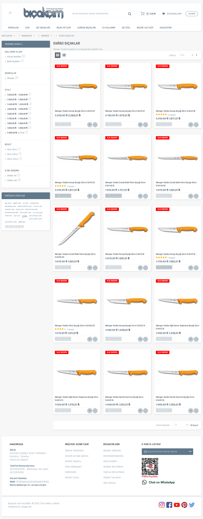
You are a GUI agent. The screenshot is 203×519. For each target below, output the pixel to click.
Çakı (27, 27)
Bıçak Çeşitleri (110, 461)
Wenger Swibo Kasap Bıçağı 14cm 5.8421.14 (125, 325)
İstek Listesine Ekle (89, 124)
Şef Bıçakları (43, 27)
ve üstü (17, 132)
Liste (64, 55)
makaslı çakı (9, 209)
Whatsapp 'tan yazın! (37, 469)
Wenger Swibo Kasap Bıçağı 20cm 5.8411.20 (75, 182)
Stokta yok (14, 180)
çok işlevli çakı (11, 222)
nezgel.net (26, 506)
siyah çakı (20, 209)
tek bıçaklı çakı (25, 212)
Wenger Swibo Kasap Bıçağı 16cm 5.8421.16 (175, 254)
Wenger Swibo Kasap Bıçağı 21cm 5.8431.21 (125, 111)
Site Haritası (109, 483)
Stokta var (13, 175)
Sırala (172, 55)
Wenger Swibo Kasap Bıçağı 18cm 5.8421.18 (175, 111)
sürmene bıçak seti (11, 212)
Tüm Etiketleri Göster (14, 226)
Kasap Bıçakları (16, 56)
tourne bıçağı (37, 212)
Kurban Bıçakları (86, 27)
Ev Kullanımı (108, 27)
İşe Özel (126, 27)
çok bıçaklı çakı (35, 219)
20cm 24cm (14, 159)
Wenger (45, 35)
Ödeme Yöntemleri (74, 450)
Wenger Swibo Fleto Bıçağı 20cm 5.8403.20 (75, 325)
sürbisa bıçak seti (31, 209)
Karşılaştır (94, 124)
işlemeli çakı (34, 203)
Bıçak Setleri (64, 27)
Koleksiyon (166, 27)
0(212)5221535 (17, 469)
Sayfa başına (162, 425)
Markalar (13, 27)
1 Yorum (70, 186)
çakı (24, 216)
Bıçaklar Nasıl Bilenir (113, 466)
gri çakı (25, 203)
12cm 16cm (13, 149)
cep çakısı (8, 203)
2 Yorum (172, 115)
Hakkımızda (70, 472)
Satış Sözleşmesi (73, 466)
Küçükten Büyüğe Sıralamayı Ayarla (196, 54)
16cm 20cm (14, 154)
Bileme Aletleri (145, 27)
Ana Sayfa (7, 35)
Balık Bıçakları (15, 61)
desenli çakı (17, 203)
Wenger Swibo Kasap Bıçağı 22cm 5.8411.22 (75, 111)
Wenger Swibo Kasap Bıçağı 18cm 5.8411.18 (124, 254)
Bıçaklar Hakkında (112, 450)
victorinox (8, 216)
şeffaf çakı (21, 222)
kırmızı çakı (37, 206)
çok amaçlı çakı (35, 215)
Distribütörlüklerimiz (113, 456)
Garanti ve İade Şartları (77, 456)
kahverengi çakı (10, 206)
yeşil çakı (17, 216)
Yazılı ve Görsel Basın (114, 472)
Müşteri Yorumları (112, 477)
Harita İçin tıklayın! (19, 459)
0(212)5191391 (17, 472)
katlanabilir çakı (25, 206)
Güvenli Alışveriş (73, 461)
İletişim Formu (72, 477)
